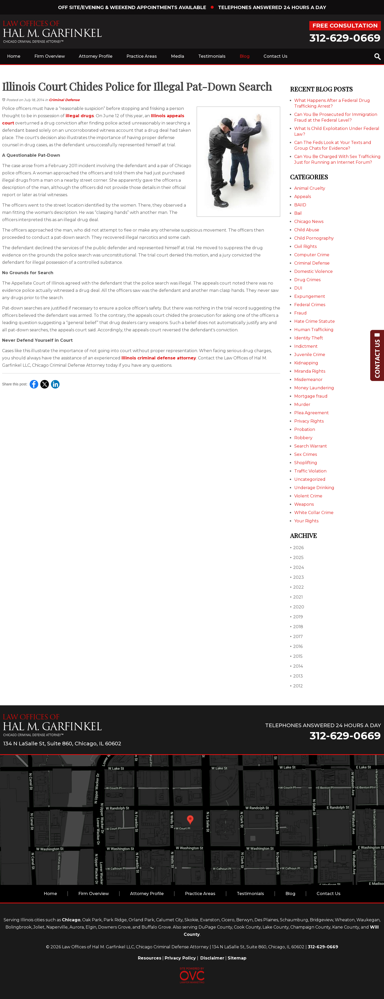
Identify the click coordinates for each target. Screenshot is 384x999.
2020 (297, 606)
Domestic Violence (313, 271)
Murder (302, 404)
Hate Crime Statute (314, 321)
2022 (297, 587)
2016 (296, 646)
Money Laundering (314, 387)
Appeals (302, 196)
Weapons (304, 504)
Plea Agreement (311, 412)
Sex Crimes (305, 454)
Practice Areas (141, 56)
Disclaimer (212, 958)
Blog (244, 56)
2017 (296, 636)
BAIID (300, 204)
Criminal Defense (64, 100)
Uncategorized (309, 479)
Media (177, 56)
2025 (297, 557)
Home (13, 56)
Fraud (300, 313)
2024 (297, 567)
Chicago (71, 919)
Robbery (303, 437)
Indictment (306, 346)
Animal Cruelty (309, 188)
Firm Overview (49, 56)
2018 (296, 626)
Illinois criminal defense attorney (158, 358)
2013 (296, 676)
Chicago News (308, 221)
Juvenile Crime (309, 354)
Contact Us (275, 56)
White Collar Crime (314, 512)
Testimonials (212, 56)
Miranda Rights (309, 371)
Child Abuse (306, 229)
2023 (297, 577)
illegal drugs (80, 115)
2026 (297, 547)
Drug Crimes (307, 279)
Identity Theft (308, 338)
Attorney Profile (95, 56)
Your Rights (306, 520)
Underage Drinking (314, 487)
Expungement (309, 296)
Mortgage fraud (311, 396)
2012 (296, 685)
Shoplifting (305, 462)
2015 (296, 656)
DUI (298, 288)
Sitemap (237, 958)
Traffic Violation (310, 471)
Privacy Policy (180, 958)
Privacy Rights (309, 421)
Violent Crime (308, 496)
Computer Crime (311, 254)
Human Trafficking (314, 329)
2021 (296, 597)
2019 (296, 616)
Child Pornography (314, 238)
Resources (149, 958)
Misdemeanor (308, 379)
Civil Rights (305, 246)
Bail (298, 213)
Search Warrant (310, 446)
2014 (296, 666)
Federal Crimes (309, 304)
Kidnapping (306, 362)
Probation (304, 429)
